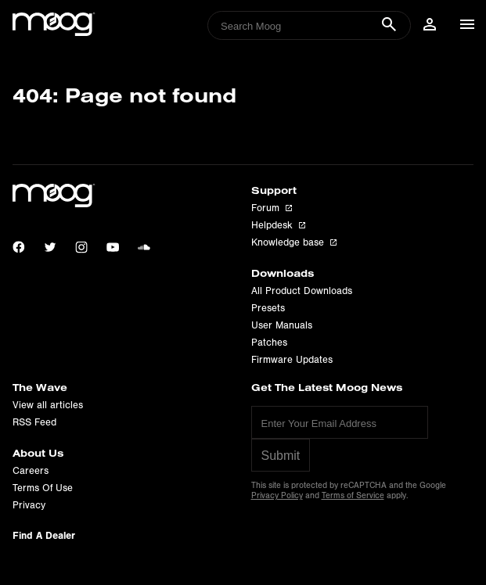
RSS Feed (34, 422)
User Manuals (281, 325)
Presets (268, 308)
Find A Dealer (44, 535)
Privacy (29, 505)
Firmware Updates (292, 359)
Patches (269, 342)
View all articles (48, 405)
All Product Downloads (301, 290)
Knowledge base (294, 242)
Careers (31, 470)
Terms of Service (353, 495)
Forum (271, 208)
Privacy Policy (277, 495)
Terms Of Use (43, 488)
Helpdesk (278, 225)
